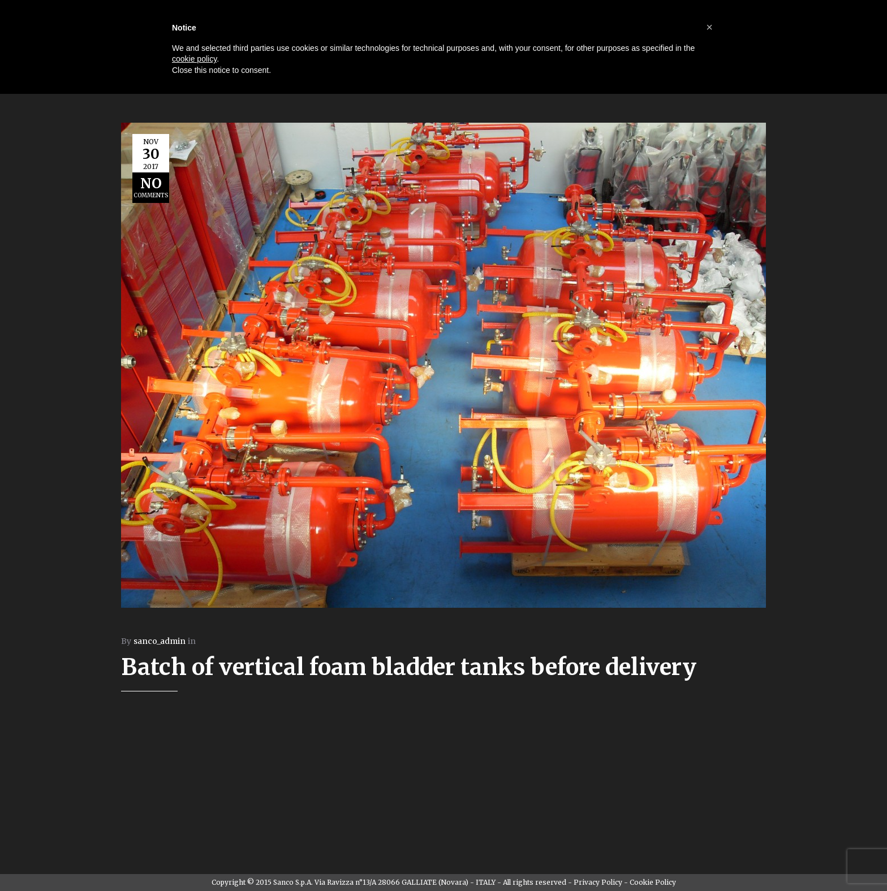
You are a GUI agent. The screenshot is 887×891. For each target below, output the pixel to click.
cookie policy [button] (194, 58)
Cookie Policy (653, 882)
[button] (709, 27)
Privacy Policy (598, 882)
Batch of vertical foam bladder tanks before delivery (408, 667)
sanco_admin (160, 641)
